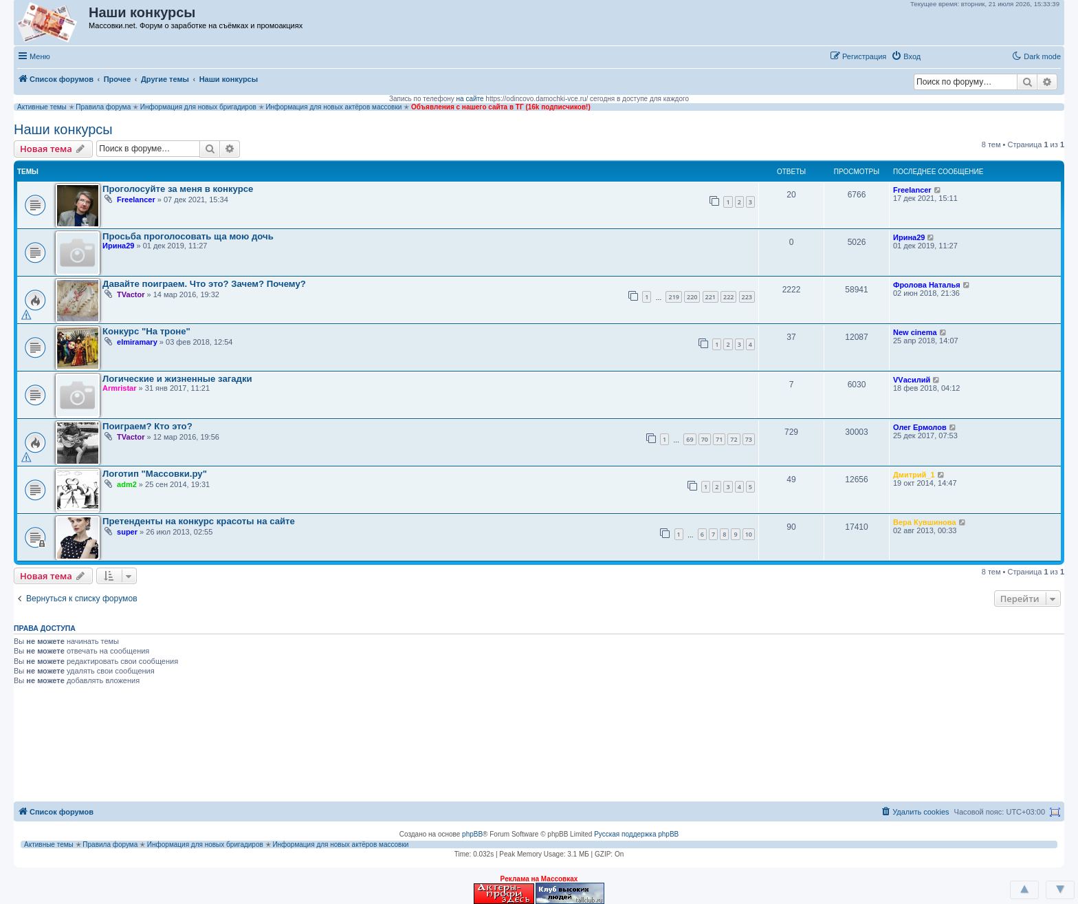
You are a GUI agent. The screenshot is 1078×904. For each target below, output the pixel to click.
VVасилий (911, 380)
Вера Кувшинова (924, 522)
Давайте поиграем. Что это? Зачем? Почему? (204, 284)
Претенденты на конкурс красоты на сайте (198, 521)
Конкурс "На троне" (146, 331)
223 (747, 296)
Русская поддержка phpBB (636, 834)
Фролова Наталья (926, 285)
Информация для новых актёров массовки (333, 107)
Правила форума (103, 107)
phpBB (472, 834)
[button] (939, 55)
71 (719, 439)
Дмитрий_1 (914, 475)
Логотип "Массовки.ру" (154, 474)
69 (689, 439)
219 (673, 296)
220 (692, 296)
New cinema (915, 332)
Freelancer (136, 199)
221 (710, 296)
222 (728, 296)
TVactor (130, 294)
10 (748, 534)
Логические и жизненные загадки (177, 379)
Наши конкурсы (63, 129)
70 (704, 439)
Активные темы (42, 107)
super (127, 532)
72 (733, 439)
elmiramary (137, 342)
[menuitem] (906, 56)
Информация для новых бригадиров (198, 107)
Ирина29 (118, 245)
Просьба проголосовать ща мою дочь (188, 236)
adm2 (127, 484)
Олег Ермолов (920, 427)
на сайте (470, 99)
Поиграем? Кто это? (147, 426)
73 (748, 439)
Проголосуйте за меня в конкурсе (177, 189)
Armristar (119, 388)
